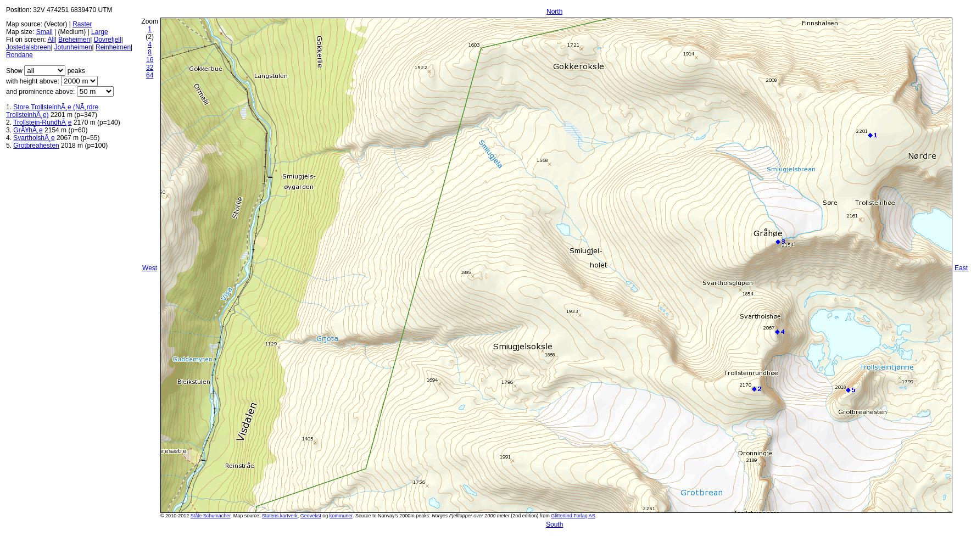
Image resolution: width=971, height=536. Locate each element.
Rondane (19, 55)
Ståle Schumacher (211, 515)
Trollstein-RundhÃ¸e (42, 122)
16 (149, 60)
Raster (82, 24)
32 (149, 67)
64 (149, 75)
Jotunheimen (73, 47)
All (50, 39)
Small (44, 32)
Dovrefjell (107, 39)
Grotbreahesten (36, 145)
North (554, 11)
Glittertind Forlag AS (573, 515)
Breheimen (74, 39)
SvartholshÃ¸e (33, 138)
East (961, 268)
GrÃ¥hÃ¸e (27, 130)
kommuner (341, 515)
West (149, 268)
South (554, 524)
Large (99, 32)
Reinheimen (113, 47)
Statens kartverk (280, 515)
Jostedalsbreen (28, 47)
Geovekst (310, 515)
